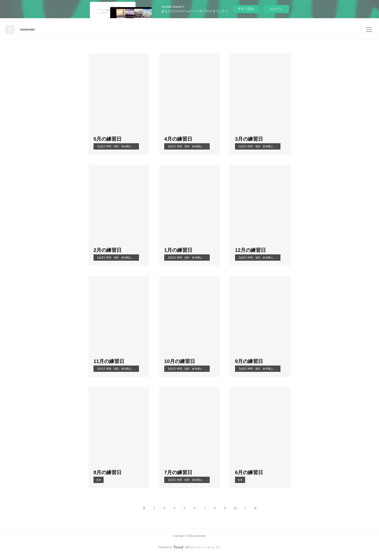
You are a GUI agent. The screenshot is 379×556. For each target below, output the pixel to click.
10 (234, 508)
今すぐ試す (246, 9)
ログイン (276, 9)
